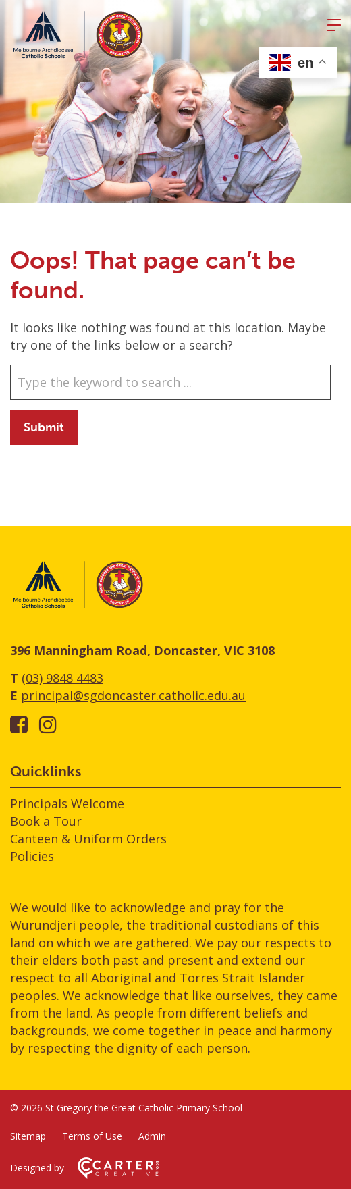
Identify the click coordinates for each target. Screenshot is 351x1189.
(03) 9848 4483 (62, 678)
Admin (152, 1136)
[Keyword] (170, 382)
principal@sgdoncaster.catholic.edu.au (133, 695)
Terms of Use (92, 1136)
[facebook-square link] (19, 724)
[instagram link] (48, 724)
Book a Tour (46, 821)
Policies (32, 856)
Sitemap (28, 1136)
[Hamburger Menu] (334, 25)
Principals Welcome (67, 803)
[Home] (77, 606)
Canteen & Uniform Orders (88, 838)
